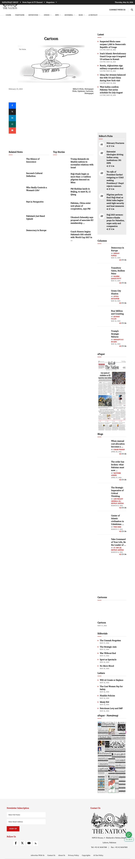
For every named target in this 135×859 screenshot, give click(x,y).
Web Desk (117, 527)
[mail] (12, 130)
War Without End (108, 653)
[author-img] (103, 252)
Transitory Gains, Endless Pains (118, 271)
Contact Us (51, 855)
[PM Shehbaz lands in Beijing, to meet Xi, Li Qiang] (61, 192)
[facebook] (109, 146)
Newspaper (89, 93)
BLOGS (81, 15)
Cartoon (101, 622)
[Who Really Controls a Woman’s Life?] (16, 191)
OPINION (47, 15)
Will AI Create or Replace (111, 680)
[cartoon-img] (111, 611)
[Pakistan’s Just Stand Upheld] (16, 220)
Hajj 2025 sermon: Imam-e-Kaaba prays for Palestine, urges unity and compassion (116, 221)
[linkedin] (12, 118)
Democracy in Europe (36, 230)
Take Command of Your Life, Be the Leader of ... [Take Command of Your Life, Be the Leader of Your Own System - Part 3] (118, 542)
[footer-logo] (109, 823)
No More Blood (107, 666)
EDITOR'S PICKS (33, 15)
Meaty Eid (104, 702)
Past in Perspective (34, 202)
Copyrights (86, 855)
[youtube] (29, 843)
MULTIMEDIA (69, 15)
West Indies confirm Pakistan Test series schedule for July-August (111, 90)
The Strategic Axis (108, 647)
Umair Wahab (119, 450)
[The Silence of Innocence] (16, 163)
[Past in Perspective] (16, 205)
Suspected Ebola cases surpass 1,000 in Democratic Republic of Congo (113, 44)
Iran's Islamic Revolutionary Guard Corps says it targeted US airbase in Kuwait (113, 56)
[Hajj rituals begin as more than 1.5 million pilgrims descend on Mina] (61, 178)
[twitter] (12, 112)
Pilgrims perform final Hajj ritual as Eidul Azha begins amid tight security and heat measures (115, 200)
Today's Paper (19, 15)
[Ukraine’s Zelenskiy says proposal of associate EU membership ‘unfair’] (61, 221)
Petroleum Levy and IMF (111, 708)
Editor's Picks (78, 89)
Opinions (81, 91)
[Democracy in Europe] (16, 234)
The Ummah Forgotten (110, 640)
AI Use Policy (93, 15)
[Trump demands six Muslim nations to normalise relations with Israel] (61, 163)
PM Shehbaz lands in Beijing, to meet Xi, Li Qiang (81, 192)
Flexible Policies (107, 695)
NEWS (57, 15)
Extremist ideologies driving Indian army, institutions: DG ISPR (115, 157)
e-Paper (8, 15)
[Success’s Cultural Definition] (16, 177)
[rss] (35, 843)
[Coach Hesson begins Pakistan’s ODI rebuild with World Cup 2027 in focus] (61, 235)
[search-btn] (132, 10)
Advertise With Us (38, 855)
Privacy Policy (73, 855)
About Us (61, 855)
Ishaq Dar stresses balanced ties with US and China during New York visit (113, 78)
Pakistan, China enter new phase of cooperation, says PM (81, 206)
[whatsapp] (12, 124)
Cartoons (89, 91)
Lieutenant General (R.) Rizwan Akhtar (117, 501)
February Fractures (116, 143)
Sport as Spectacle (108, 659)
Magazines (50, 2)
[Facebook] (12, 105)
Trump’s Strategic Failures (115, 334)
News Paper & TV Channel (32, 2)
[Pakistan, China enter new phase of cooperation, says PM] (61, 207)
